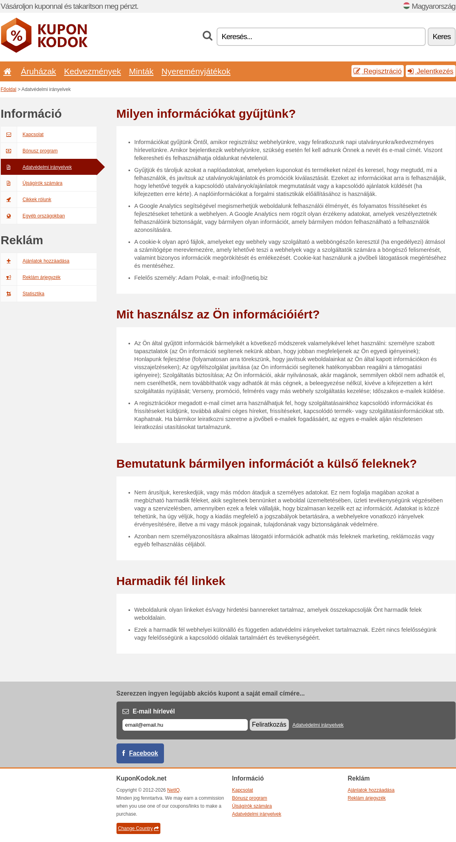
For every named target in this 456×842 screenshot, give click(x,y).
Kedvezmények (92, 71)
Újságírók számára (32, 183)
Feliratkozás (269, 724)
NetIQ (173, 790)
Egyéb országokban (33, 216)
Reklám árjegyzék (31, 277)
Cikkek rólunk (26, 200)
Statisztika (23, 294)
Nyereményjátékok (196, 71)
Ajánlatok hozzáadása (35, 261)
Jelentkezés (431, 71)
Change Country (138, 828)
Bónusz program (29, 151)
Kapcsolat (22, 134)
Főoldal (8, 89)
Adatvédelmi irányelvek (36, 167)
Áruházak (38, 71)
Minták (141, 71)
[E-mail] (185, 725)
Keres (441, 36)
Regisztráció (377, 71)
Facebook (143, 753)
